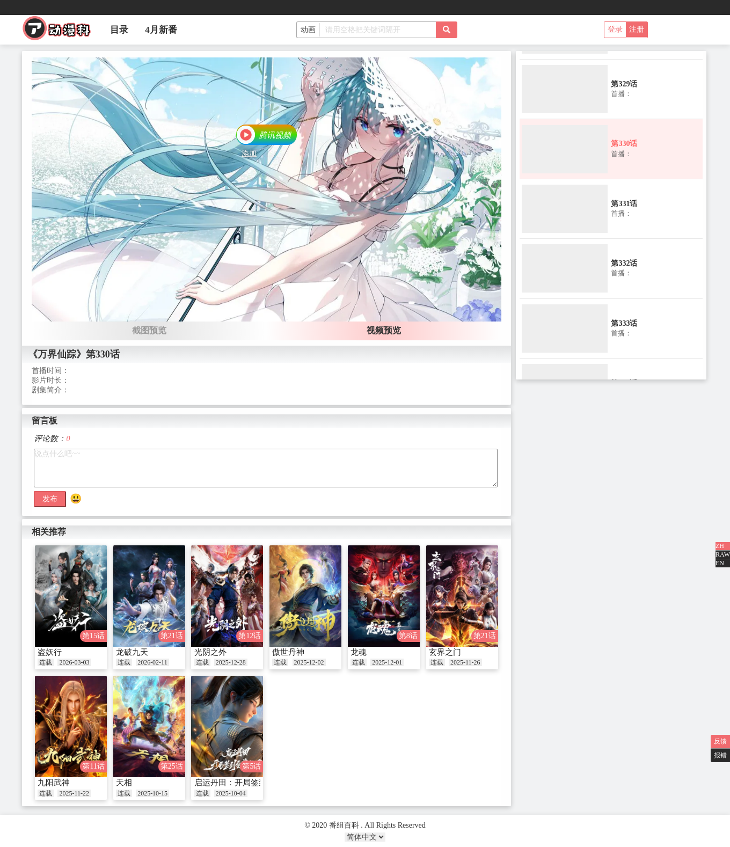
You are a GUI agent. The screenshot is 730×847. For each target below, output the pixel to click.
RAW (723, 554)
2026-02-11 (152, 662)
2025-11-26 (465, 662)
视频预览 (384, 330)
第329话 (624, 84)
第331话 (624, 204)
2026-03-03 (74, 662)
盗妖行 (50, 652)
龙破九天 (132, 652)
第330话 (624, 144)
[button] (266, 136)
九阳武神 (54, 782)
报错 (720, 755)
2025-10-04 (231, 793)
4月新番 (161, 30)
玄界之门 (445, 652)
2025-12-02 (309, 662)
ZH (720, 546)
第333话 (624, 323)
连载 (45, 662)
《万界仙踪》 (57, 354)
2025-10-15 (152, 793)
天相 (124, 782)
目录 (119, 30)
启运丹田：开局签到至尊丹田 (246, 782)
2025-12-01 (387, 662)
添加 (249, 153)
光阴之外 (210, 652)
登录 (615, 29)
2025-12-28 (231, 662)
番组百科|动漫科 (61, 31)
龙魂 (359, 652)
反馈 (720, 741)
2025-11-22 (74, 793)
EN (720, 563)
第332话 (624, 263)
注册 (636, 29)
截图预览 (149, 330)
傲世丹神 (288, 652)
